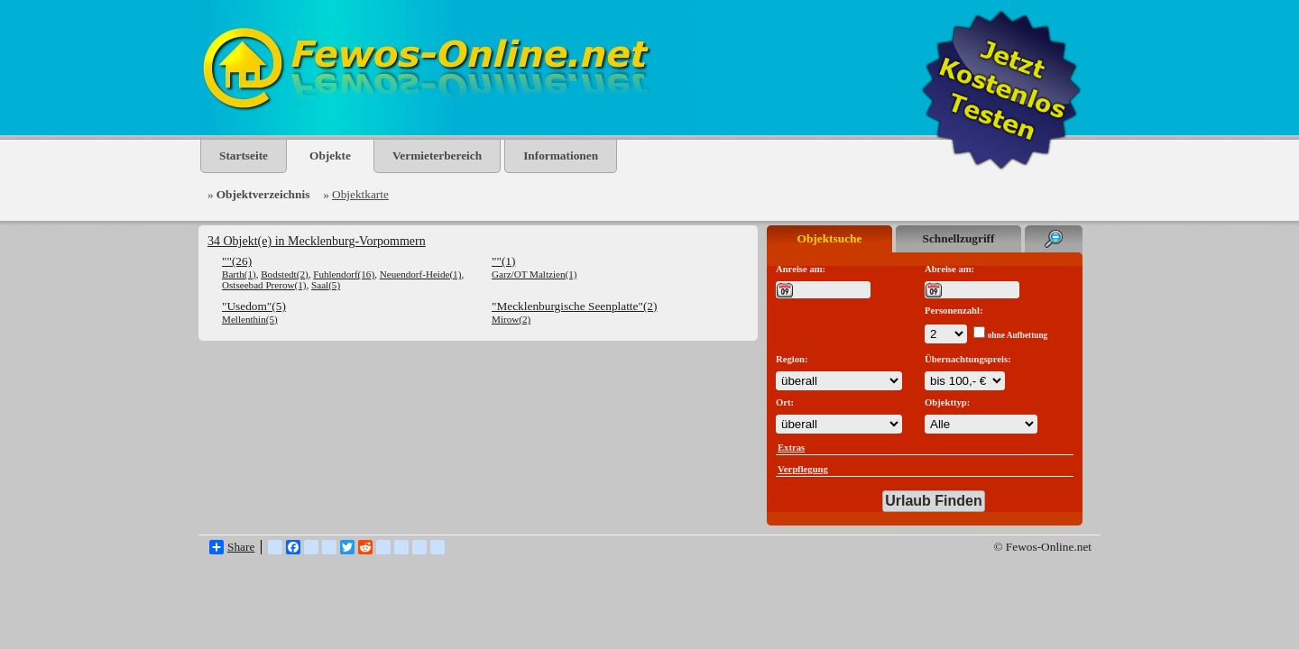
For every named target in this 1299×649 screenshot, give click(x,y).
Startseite (243, 155)
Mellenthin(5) (250, 319)
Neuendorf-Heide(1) (421, 274)
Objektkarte (360, 194)
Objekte (330, 155)
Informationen (560, 155)
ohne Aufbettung (1018, 335)
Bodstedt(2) (284, 274)
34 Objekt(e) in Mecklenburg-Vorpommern (316, 241)
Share (231, 547)
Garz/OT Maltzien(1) (534, 274)
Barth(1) (239, 274)
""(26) (237, 261)
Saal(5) (325, 284)
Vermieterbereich (437, 155)
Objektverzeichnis (263, 194)
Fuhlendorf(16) (343, 274)
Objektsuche (829, 238)
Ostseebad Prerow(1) (264, 284)
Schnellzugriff (959, 238)
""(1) (503, 261)
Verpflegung (803, 469)
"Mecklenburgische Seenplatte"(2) (574, 306)
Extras (791, 447)
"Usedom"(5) (254, 306)
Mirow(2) (511, 319)
